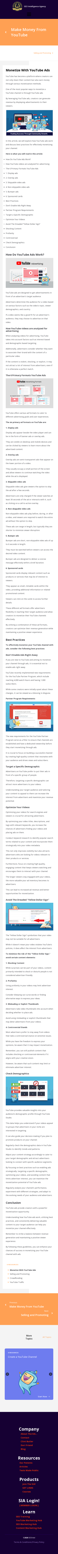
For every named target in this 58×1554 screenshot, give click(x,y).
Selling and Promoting (20, 1274)
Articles (24, 1466)
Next (50, 1374)
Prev (7, 1374)
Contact (25, 1437)
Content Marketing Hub (29, 1528)
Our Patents (26, 1462)
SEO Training (23, 1516)
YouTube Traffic (17, 1282)
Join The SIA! (29, 1484)
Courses (26, 1491)
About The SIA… (29, 1433)
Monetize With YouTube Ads (23, 1270)
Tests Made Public (29, 1470)
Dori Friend (27, 1445)
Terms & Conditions (22, 1542)
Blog (23, 1449)
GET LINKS (27, 1487)
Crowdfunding (16, 1278)
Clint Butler (27, 1441)
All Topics (47, 1337)
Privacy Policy (38, 1542)
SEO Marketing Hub (26, 1524)
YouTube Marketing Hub (29, 1520)
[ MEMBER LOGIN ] (29, 1505)
